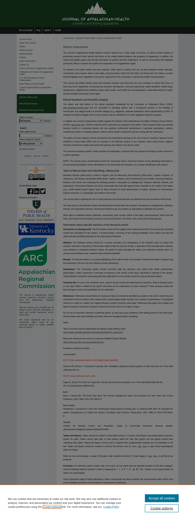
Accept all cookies (162, 498)
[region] (97, 503)
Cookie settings (52, 506)
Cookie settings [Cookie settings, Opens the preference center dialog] (161, 508)
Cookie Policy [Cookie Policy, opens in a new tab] (111, 506)
